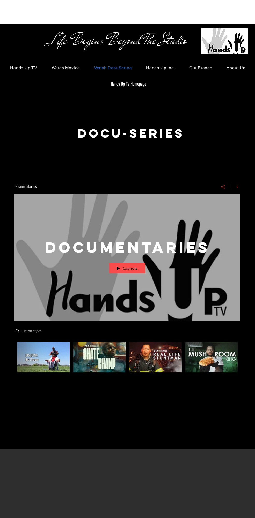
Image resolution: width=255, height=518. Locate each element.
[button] (23, 68)
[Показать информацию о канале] (235, 187)
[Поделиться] (223, 187)
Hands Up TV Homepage (128, 84)
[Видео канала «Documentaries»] (127, 362)
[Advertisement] (94, 11)
